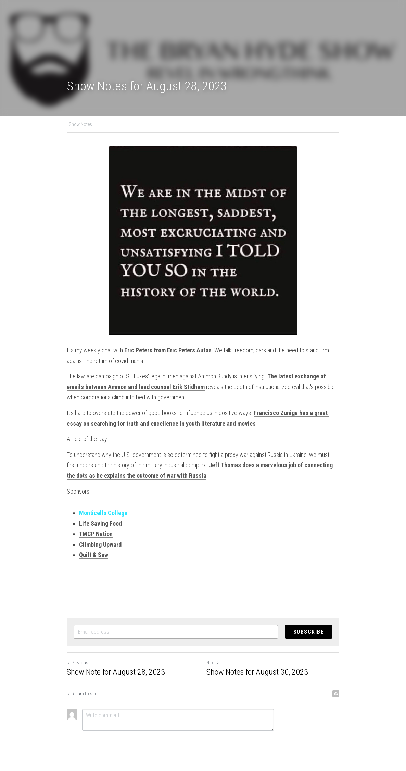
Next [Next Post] (212, 663)
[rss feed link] (335, 693)
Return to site (82, 693)
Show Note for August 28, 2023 (116, 672)
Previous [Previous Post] (77, 663)
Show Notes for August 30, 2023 (257, 672)
